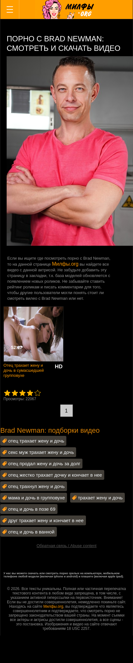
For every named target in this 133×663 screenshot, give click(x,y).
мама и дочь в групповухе (36, 497)
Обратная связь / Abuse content (67, 545)
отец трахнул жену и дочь (36, 486)
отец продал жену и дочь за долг (44, 463)
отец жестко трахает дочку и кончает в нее (55, 475)
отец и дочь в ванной (31, 531)
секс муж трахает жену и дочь (41, 452)
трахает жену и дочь (100, 497)
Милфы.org (65, 264)
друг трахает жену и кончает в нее (46, 520)
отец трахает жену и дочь (36, 440)
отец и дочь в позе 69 (31, 509)
